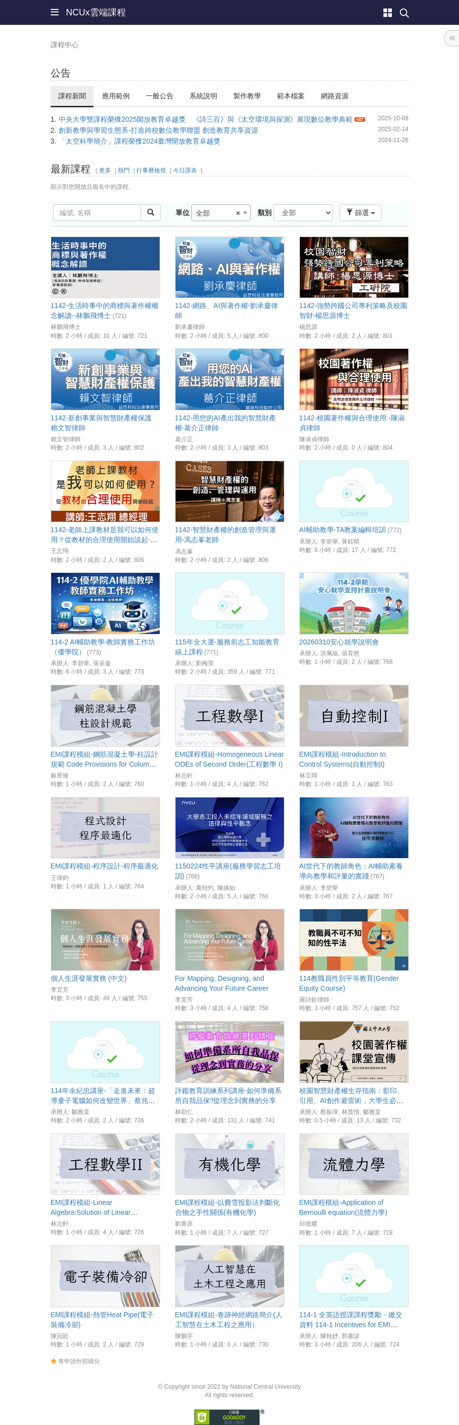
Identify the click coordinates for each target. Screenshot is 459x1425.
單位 (182, 213)
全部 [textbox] (218, 213)
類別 (265, 213)
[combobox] (221, 212)
